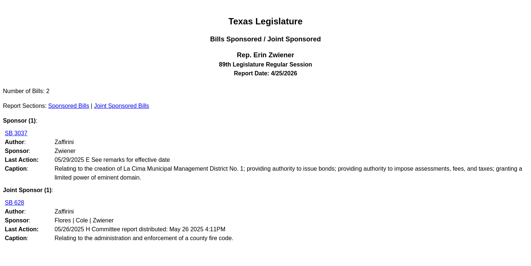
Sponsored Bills (68, 106)
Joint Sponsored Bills (121, 106)
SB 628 (14, 203)
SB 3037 (16, 133)
